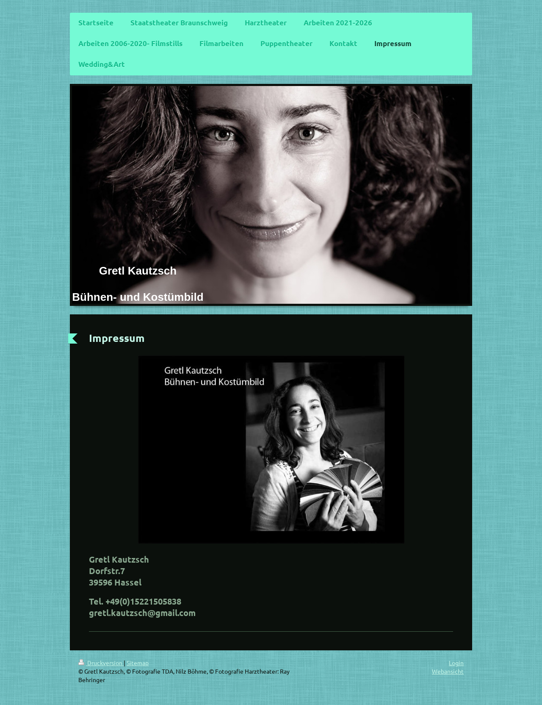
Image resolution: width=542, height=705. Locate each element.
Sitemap (138, 662)
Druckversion (101, 662)
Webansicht (448, 671)
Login (456, 662)
